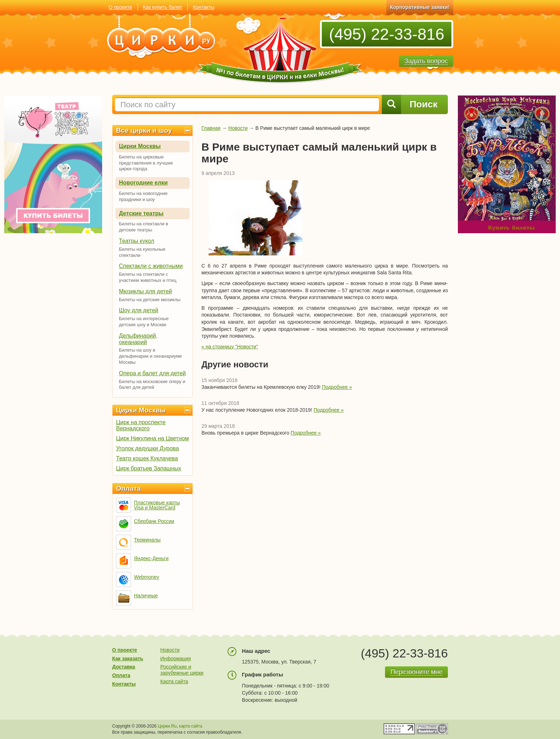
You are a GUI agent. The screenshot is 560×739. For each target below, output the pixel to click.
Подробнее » (337, 387)
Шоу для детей (138, 310)
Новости (238, 128)
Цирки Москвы (140, 146)
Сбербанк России (154, 521)
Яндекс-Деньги (151, 558)
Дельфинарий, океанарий (138, 339)
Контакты (203, 7)
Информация (175, 658)
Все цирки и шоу (144, 130)
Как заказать (127, 658)
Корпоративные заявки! (420, 7)
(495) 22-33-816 (386, 34)
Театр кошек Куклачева (147, 458)
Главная (210, 128)
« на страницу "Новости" (229, 346)
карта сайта (190, 726)
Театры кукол (136, 241)
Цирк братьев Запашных (148, 468)
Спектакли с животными (151, 266)
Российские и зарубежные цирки (182, 670)
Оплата (128, 488)
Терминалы (147, 540)
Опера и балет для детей (152, 373)
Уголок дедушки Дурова (147, 448)
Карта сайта (174, 681)
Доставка (123, 667)
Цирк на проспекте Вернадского (141, 425)
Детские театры (141, 213)
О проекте (120, 7)
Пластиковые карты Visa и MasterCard (157, 505)
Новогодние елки (143, 183)
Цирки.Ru (167, 726)
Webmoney (146, 577)
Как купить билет (162, 7)
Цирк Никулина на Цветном (152, 438)
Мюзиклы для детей (145, 291)
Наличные (146, 595)
